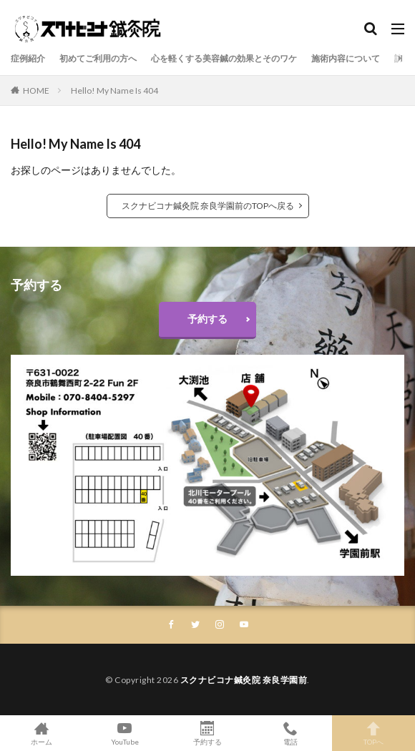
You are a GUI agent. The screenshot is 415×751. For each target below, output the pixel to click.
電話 (290, 733)
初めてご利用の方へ (98, 58)
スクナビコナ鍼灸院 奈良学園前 (244, 679)
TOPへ (373, 733)
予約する (207, 319)
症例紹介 (28, 58)
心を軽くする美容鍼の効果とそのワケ (224, 58)
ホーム (41, 733)
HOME (36, 90)
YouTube (124, 733)
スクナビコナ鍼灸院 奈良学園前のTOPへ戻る (208, 205)
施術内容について (345, 58)
